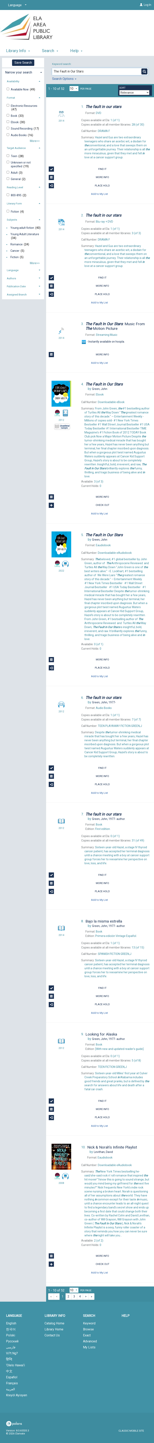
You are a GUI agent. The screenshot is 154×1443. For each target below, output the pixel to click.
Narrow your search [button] (18, 72)
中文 (9, 1371)
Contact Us (52, 1335)
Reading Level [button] (15, 187)
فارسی (10, 1347)
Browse (88, 1329)
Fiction (15, 211)
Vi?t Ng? (12, 1353)
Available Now (20, 89)
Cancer (14, 250)
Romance (16, 244)
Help (126, 1316)
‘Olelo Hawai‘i (15, 1365)
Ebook (15, 122)
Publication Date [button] (16, 286)
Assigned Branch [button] (17, 294)
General (16, 179)
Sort (122, 87)
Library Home (54, 1329)
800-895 (16, 195)
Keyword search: (62, 63)
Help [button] (76, 50)
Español (11, 1377)
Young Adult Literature (24, 234)
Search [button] (50, 50)
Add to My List (99, 193)
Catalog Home (54, 1323)
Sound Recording (22, 128)
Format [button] (11, 97)
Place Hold (79, 185)
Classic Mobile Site (131, 1430)
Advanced (90, 1341)
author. (108, 819)
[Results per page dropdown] (74, 88)
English (11, 1323)
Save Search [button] (23, 62)
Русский (12, 1341)
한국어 (11, 1329)
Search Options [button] (64, 79)
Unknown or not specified (21, 164)
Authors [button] (11, 278)
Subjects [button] (12, 219)
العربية (10, 1389)
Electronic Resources (24, 105)
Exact (87, 1335)
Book (14, 115)
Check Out (79, 505)
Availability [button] (13, 81)
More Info (79, 177)
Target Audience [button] (16, 148)
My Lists (89, 1347)
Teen (14, 156)
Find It (77, 169)
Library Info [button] (18, 50)
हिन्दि (9, 1359)
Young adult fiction (22, 227)
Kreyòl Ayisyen (16, 1395)
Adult (14, 172)
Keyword (89, 1323)
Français (12, 1383)
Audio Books (19, 135)
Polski (10, 1335)
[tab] (23, 71)
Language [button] (12, 270)
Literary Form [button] (14, 203)
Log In (147, 4)
